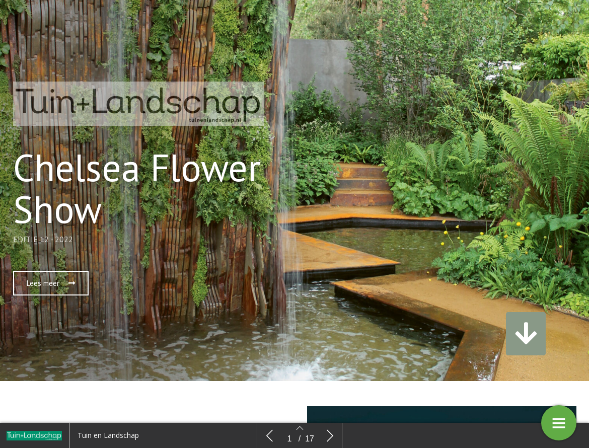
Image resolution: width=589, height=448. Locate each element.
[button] (51, 283)
